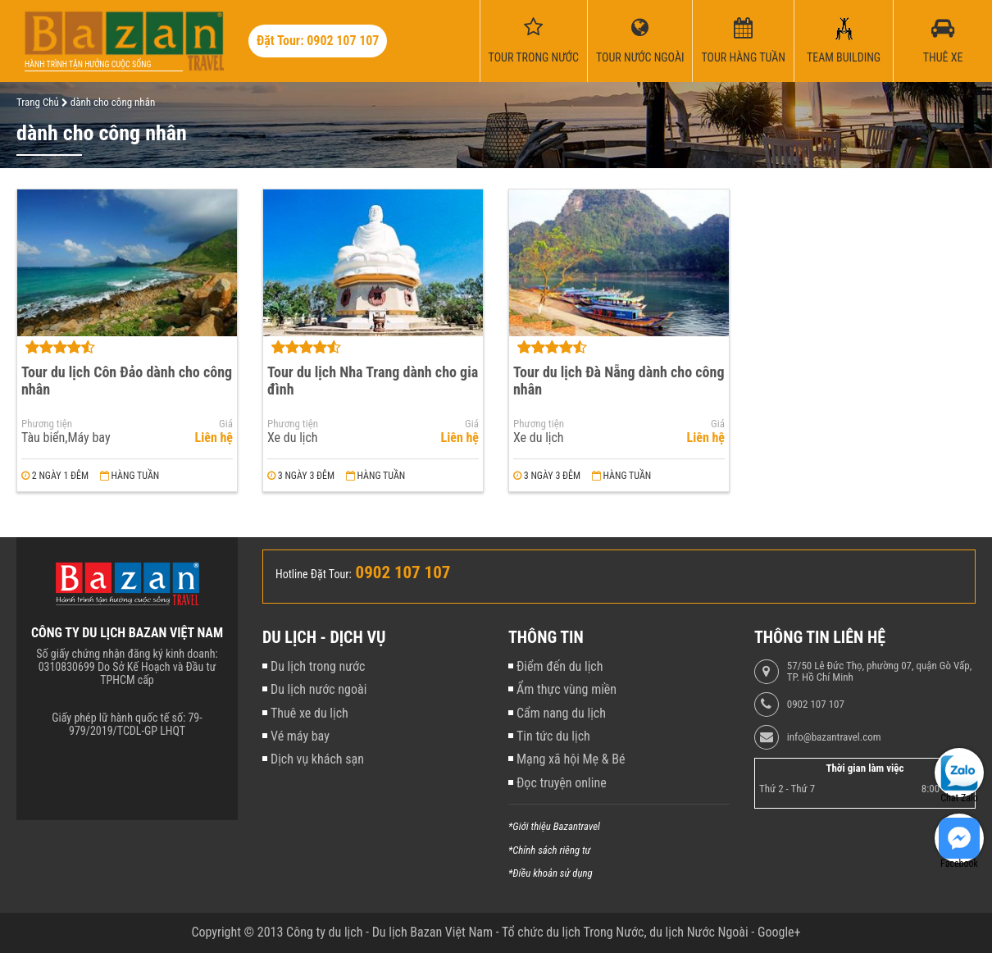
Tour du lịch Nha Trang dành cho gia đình (372, 380)
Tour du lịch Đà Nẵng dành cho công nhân (618, 380)
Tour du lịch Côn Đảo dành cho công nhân (126, 380)
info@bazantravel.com (834, 737)
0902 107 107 (815, 704)
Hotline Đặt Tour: (313, 574)
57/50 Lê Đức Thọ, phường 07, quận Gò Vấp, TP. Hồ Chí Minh (879, 671)
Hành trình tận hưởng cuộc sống (88, 64)
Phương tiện (46, 424)
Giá (226, 424)
